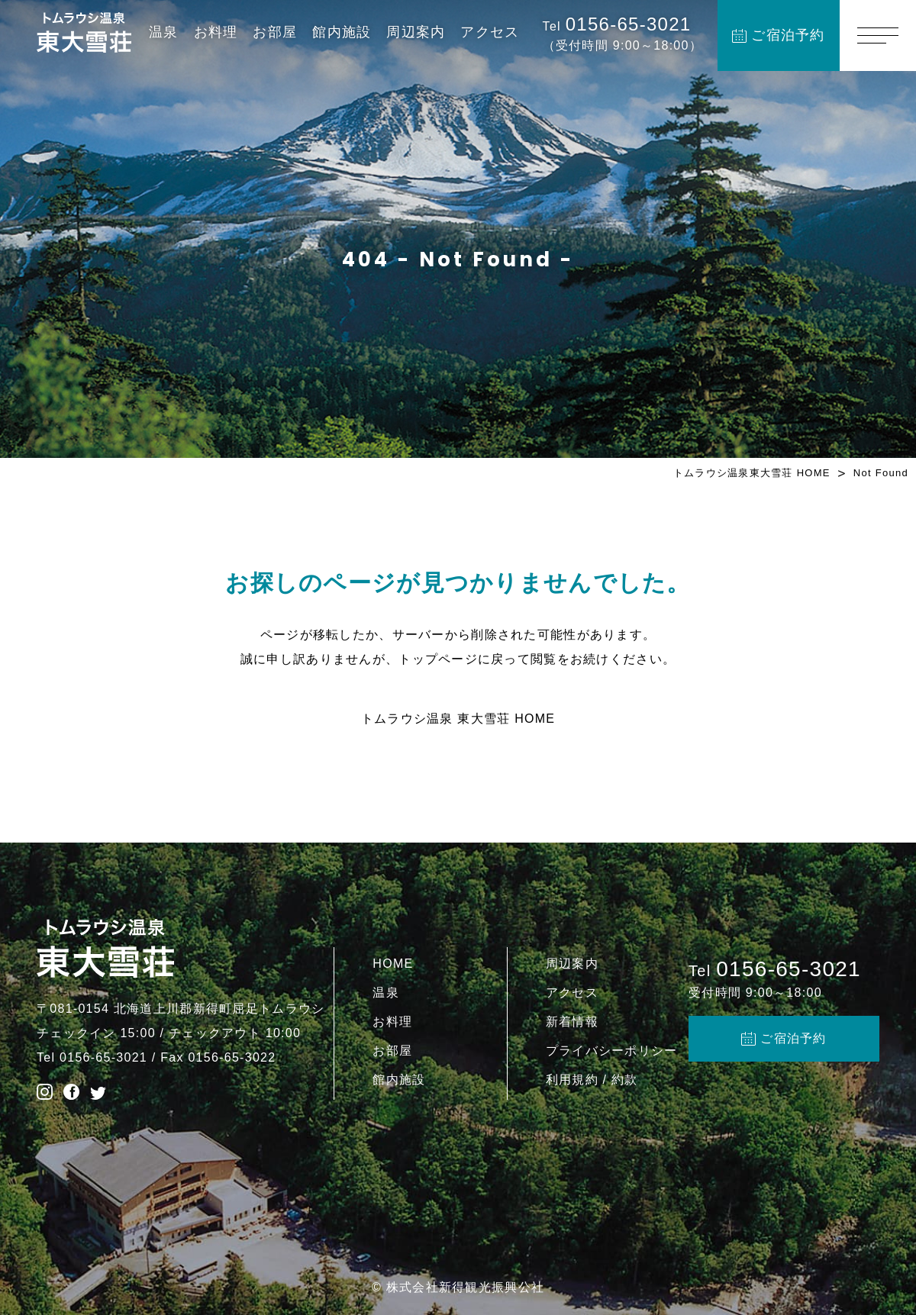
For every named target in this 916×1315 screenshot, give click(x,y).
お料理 (216, 32)
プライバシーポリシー (612, 1050)
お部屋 (275, 32)
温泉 (164, 32)
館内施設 (341, 32)
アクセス (489, 32)
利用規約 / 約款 (592, 1079)
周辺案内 (415, 32)
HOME (393, 963)
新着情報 (572, 1021)
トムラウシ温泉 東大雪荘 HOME (458, 718)
